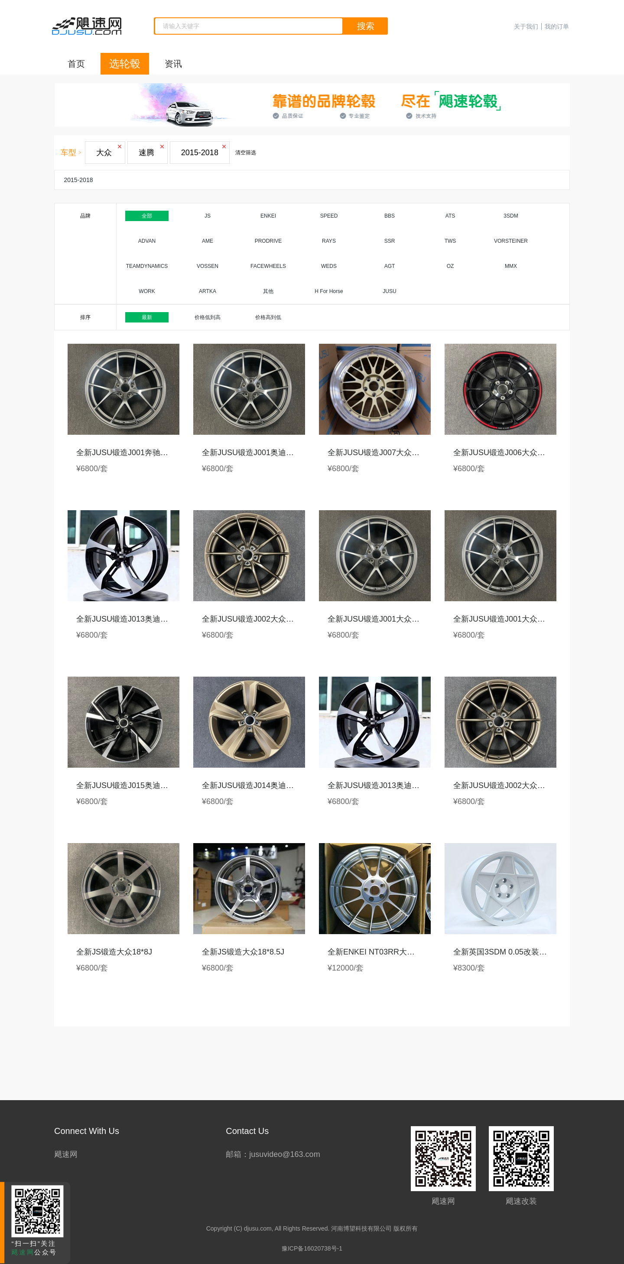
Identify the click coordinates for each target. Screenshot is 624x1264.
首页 (76, 63)
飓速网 (66, 1154)
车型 (68, 152)
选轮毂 (124, 63)
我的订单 (557, 26)
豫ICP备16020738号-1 (312, 1248)
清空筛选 (245, 153)
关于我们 (526, 26)
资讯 (173, 63)
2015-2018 (78, 179)
